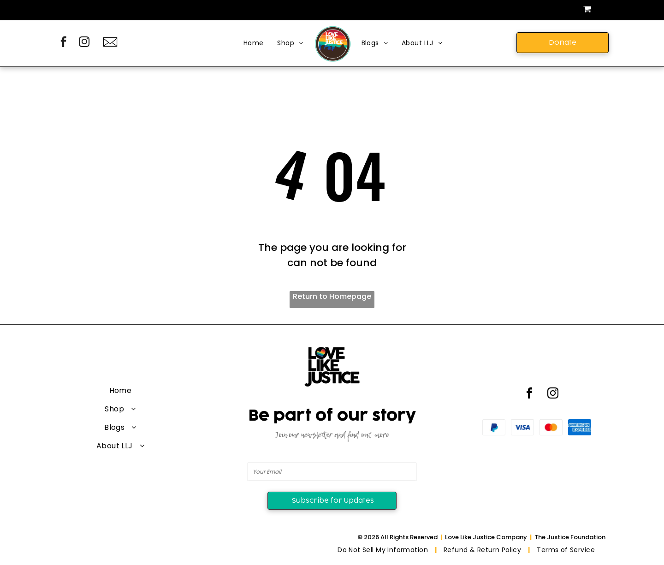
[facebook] (63, 43)
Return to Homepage (332, 296)
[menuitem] (254, 43)
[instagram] (84, 43)
